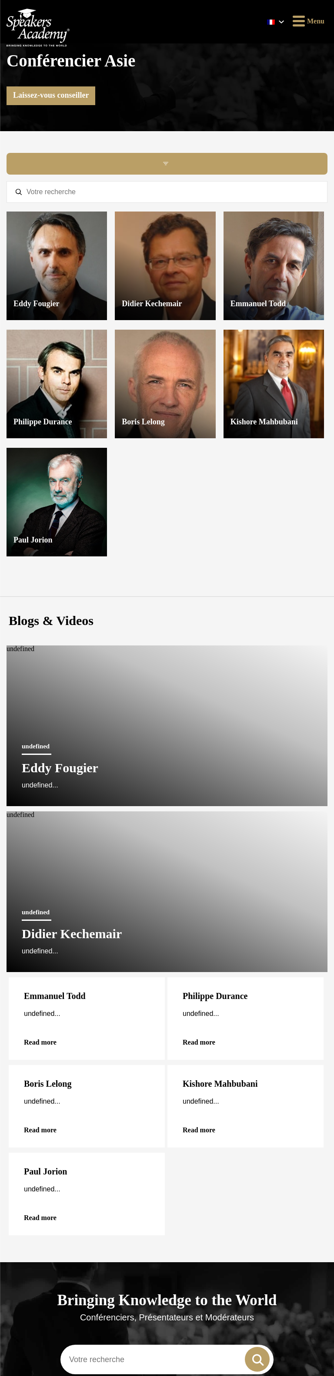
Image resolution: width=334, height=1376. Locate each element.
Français (185, 804)
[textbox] (167, 192)
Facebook (38, 1060)
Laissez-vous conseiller (51, 95)
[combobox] (167, 742)
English (23, 825)
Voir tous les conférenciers (167, 771)
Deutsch (23, 804)
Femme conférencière (34, 907)
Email (32, 1170)
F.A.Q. (15, 938)
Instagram (39, 1076)
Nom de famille (28, 1233)
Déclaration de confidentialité (45, 995)
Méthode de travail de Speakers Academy (35, 1010)
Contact (17, 983)
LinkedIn (38, 1109)
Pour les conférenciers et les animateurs (91, 856)
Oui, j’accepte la (61, 1291)
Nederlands (188, 825)
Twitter (35, 1093)
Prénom (18, 1201)
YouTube (37, 1126)
